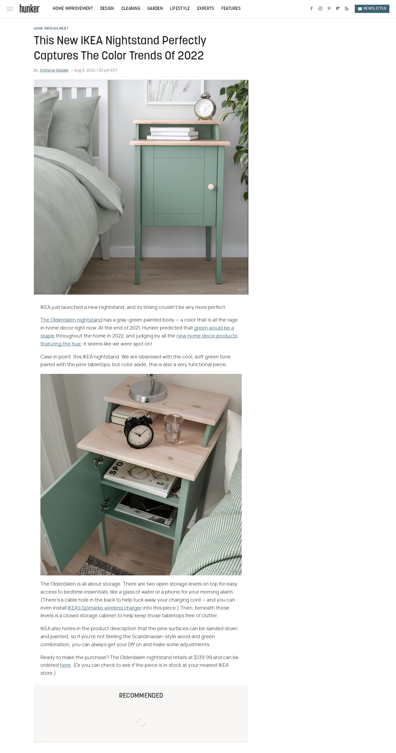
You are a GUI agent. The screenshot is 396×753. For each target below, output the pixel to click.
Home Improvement (73, 9)
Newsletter (372, 9)
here (65, 665)
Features (231, 9)
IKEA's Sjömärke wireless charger (105, 608)
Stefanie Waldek (54, 70)
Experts (205, 9)
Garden (155, 9)
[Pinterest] (329, 9)
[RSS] (346, 9)
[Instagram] (320, 9)
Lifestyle (180, 9)
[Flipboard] (338, 9)
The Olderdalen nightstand (71, 320)
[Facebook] (311, 9)
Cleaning (130, 9)
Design (107, 9)
